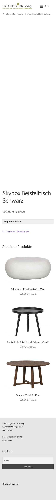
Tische (20, 14)
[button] (15, 232)
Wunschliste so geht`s (12, 426)
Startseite (10, 14)
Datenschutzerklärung (12, 436)
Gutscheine (7, 430)
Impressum (7, 440)
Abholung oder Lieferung (13, 423)
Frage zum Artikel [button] (12, 221)
